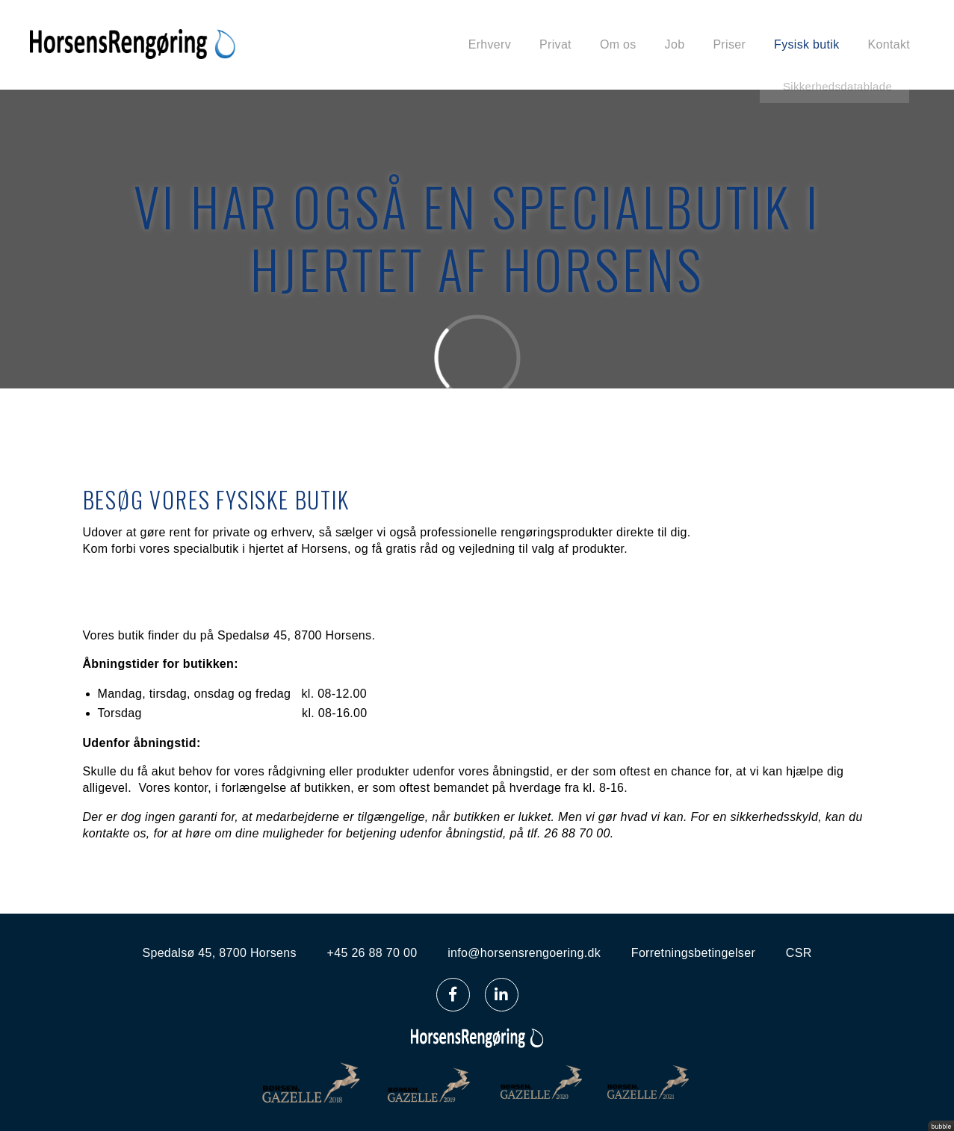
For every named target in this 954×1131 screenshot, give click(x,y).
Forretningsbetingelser (693, 952)
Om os (618, 44)
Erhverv (489, 44)
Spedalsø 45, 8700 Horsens (219, 952)
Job (675, 44)
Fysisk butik (806, 44)
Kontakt (889, 44)
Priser (729, 44)
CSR (799, 952)
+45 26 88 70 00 (372, 952)
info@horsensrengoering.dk (524, 952)
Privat (555, 44)
